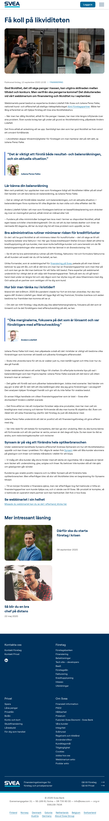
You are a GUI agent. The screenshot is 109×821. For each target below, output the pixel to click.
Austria (35, 815)
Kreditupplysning (64, 677)
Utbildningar (62, 685)
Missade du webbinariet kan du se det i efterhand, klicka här (36, 504)
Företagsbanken (64, 650)
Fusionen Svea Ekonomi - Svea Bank (74, 719)
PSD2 (58, 707)
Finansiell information (67, 704)
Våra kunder (62, 723)
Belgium (76, 812)
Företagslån (62, 670)
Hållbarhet (61, 711)
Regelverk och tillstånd (67, 735)
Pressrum (60, 715)
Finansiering (62, 654)
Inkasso (59, 681)
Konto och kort (12, 719)
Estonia (48, 812)
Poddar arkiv (62, 763)
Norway (25, 812)
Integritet (60, 727)
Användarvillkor (64, 739)
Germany (47, 815)
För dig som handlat (15, 731)
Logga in (87, 4)
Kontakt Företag (13, 650)
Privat (8, 698)
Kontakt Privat (12, 654)
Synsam (68, 450)
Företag (61, 644)
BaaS (58, 666)
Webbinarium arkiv (65, 759)
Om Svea (61, 698)
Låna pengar (11, 707)
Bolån (8, 715)
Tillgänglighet (63, 747)
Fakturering (62, 673)
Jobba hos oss (63, 755)
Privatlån (9, 711)
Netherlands (62, 812)
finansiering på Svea (61, 263)
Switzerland (90, 812)
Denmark (36, 812)
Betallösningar (63, 658)
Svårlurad (61, 731)
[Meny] (101, 4)
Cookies (60, 751)
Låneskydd (10, 727)
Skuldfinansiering (14, 723)
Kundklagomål (63, 743)
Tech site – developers (67, 662)
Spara (8, 704)
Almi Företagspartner (79, 106)
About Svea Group (64, 815)
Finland (13, 812)
